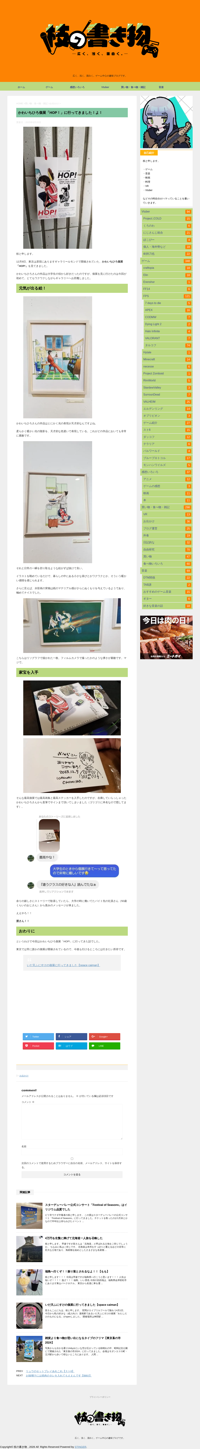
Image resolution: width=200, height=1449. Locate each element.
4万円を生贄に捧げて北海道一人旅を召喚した (74, 1238)
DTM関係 (167, 578)
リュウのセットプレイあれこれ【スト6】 (50, 1371)
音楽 (161, 87)
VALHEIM (167, 402)
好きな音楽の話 (167, 606)
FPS (167, 296)
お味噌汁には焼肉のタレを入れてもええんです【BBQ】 (59, 1375)
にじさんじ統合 (167, 233)
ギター (167, 599)
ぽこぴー (167, 240)
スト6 (167, 430)
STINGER (80, 1446)
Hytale (167, 353)
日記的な (167, 543)
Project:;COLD (167, 219)
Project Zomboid (167, 374)
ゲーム (49, 87)
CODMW (168, 317)
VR (167, 514)
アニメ (167, 479)
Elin (167, 275)
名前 (24, 1146)
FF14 (167, 289)
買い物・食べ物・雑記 (133, 87)
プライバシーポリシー (100, 1397)
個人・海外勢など (167, 247)
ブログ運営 (167, 529)
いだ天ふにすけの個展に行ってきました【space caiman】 (63, 965)
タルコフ (168, 345)
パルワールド (167, 451)
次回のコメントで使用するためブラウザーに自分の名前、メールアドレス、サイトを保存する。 (72, 1165)
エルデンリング (167, 409)
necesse (167, 367)
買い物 (167, 557)
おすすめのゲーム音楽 (167, 592)
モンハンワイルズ (167, 465)
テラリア (167, 444)
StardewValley (167, 388)
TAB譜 (167, 585)
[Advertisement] (72, 998)
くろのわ (167, 226)
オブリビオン (167, 416)
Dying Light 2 (168, 324)
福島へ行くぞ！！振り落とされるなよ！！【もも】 (77, 1271)
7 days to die (168, 303)
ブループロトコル (167, 458)
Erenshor (167, 282)
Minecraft (167, 360)
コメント (28, 1102)
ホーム (21, 87)
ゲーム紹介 (167, 423)
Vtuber (105, 87)
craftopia (167, 268)
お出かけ (23, 1075)
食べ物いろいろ (167, 564)
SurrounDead (167, 395)
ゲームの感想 (167, 486)
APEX (168, 310)
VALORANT (168, 338)
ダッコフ (167, 437)
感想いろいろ (77, 87)
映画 (167, 493)
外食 (167, 536)
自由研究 (167, 550)
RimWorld (167, 381)
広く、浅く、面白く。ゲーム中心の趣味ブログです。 (100, 1438)
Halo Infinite (168, 331)
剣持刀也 (167, 254)
